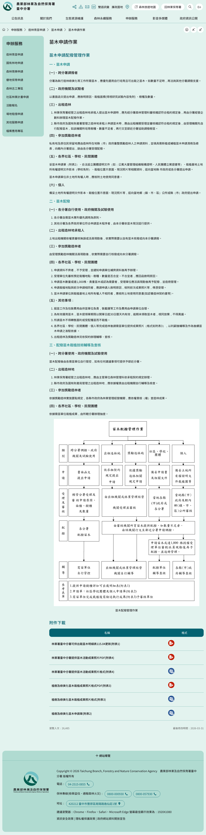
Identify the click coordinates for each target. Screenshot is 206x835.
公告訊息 (17, 18)
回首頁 (29, 6)
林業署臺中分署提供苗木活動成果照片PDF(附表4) (83, 658)
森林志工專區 (14, 88)
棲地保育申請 (14, 80)
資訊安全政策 (65, 818)
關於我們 (46, 18)
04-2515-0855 (79, 784)
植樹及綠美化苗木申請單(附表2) (72, 713)
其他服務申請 (14, 122)
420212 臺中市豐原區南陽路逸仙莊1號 (95, 804)
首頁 (3, 29)
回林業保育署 (172, 7)
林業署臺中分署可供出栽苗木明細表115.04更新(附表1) (86, 644)
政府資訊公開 (189, 18)
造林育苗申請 (36, 30)
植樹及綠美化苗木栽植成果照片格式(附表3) (79, 699)
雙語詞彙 (103, 7)
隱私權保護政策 (85, 818)
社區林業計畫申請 (17, 97)
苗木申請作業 (76, 30)
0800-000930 (118, 794)
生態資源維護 (74, 18)
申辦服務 (131, 18)
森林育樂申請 (14, 71)
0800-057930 (147, 794)
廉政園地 (117, 7)
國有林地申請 (14, 63)
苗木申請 (56, 30)
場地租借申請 (14, 114)
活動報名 (12, 105)
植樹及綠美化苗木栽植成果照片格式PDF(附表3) (81, 686)
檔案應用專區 (14, 131)
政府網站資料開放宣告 (111, 818)
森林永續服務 (103, 18)
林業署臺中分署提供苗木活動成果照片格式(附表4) (83, 672)
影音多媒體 (160, 18)
